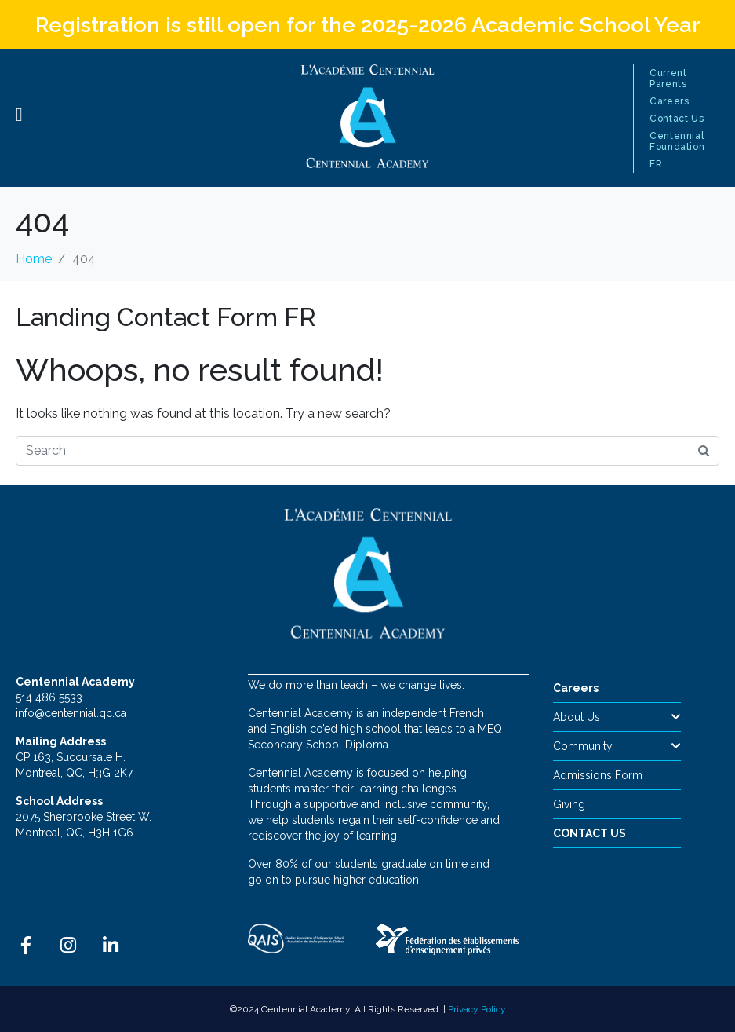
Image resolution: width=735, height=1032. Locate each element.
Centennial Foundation (676, 141)
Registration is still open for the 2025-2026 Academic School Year (367, 25)
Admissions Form (597, 775)
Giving (569, 804)
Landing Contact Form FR (166, 316)
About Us (617, 717)
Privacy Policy (477, 1008)
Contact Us (676, 118)
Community (617, 746)
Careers (669, 101)
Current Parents (667, 79)
